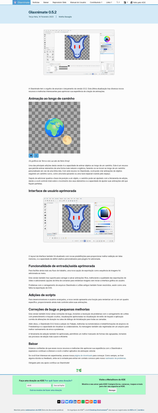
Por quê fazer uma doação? (58, 380)
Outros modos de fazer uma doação (46, 390)
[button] (96, 2)
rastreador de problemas (116, 358)
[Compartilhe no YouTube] (87, 400)
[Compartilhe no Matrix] (58, 400)
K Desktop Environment (98, 410)
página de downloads (83, 355)
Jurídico (141, 410)
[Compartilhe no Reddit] (79, 400)
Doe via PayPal (59, 385)
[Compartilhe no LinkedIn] (75, 400)
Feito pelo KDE (139, 2)
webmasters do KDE (33, 410)
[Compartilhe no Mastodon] (62, 400)
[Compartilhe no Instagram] (99, 400)
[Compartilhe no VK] (95, 400)
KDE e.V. (133, 410)
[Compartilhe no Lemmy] (83, 400)
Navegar (112, 390)
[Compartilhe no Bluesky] (67, 400)
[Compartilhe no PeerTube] (91, 400)
